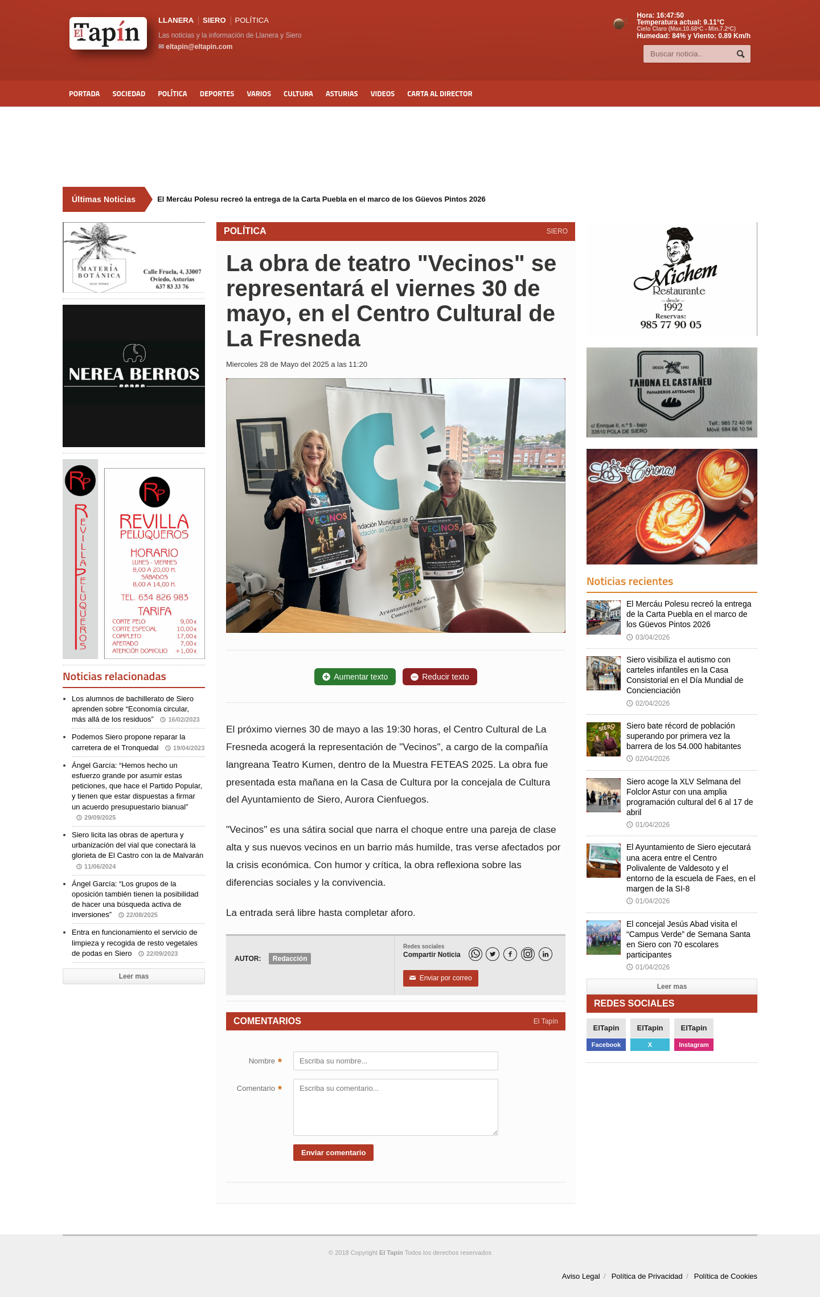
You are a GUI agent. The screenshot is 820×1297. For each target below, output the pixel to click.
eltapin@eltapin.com (199, 47)
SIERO (214, 20)
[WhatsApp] (475, 954)
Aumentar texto (355, 677)
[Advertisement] (410, 146)
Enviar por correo (440, 978)
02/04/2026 (648, 703)
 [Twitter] (492, 954)
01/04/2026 (648, 825)
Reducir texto (440, 677)
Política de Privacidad (647, 1276)
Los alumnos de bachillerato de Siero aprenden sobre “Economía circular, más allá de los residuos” (136, 708)
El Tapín (546, 1021)
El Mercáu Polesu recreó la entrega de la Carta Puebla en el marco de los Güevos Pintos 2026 (688, 614)
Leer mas (134, 976)
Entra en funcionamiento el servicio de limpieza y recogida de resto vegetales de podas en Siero (135, 942)
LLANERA (176, 20)
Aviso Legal (581, 1276)
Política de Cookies (725, 1276)
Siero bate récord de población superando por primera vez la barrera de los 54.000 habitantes (683, 736)
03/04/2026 (648, 637)
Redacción (290, 959)
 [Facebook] (510, 954)
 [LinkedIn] (545, 954)
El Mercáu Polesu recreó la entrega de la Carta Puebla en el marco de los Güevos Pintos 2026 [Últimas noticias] (321, 199)
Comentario (259, 1089)
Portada (84, 93)
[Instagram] (528, 954)
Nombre (265, 1062)
